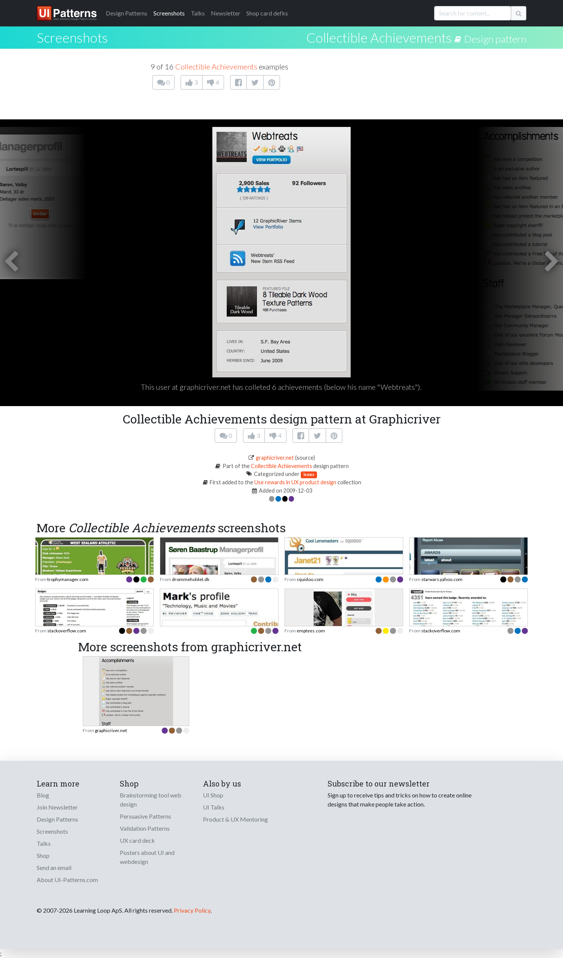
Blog (43, 795)
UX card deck (137, 840)
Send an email (54, 867)
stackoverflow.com (66, 631)
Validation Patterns (145, 828)
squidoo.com (310, 579)
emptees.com (311, 631)
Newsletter (225, 13)
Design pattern (495, 39)
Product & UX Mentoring (235, 819)
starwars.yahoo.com (441, 579)
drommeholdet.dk (190, 579)
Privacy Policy (192, 910)
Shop (43, 855)
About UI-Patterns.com (67, 879)
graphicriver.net (275, 457)
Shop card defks (267, 13)
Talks (198, 13)
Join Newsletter (57, 807)
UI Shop (213, 795)
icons (308, 474)
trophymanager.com (67, 579)
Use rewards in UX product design (295, 482)
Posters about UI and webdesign (147, 857)
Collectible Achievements (379, 37)
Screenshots (169, 13)
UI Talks (213, 807)
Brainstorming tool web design (150, 799)
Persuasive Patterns (145, 816)
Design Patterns (57, 819)
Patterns (126, 13)
